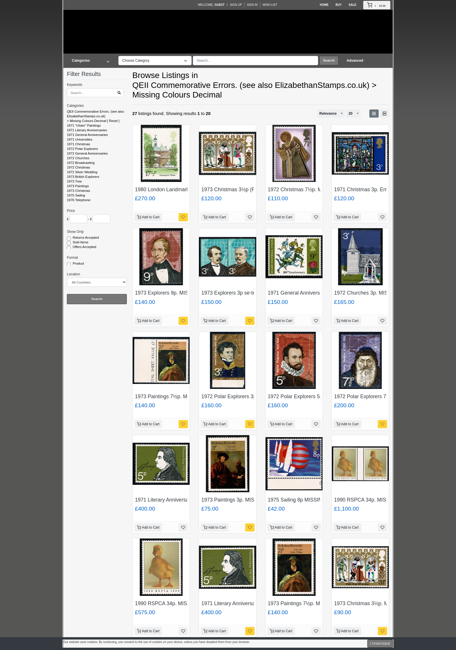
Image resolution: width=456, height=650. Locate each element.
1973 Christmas (78, 190)
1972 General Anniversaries (87, 153)
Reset (113, 121)
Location (73, 274)
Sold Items (81, 242)
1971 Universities (79, 139)
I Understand (380, 644)
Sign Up (236, 4)
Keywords (74, 85)
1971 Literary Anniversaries (87, 130)
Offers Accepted (85, 247)
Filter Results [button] (87, 74)
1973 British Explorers (83, 176)
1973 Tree (74, 181)
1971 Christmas (78, 144)
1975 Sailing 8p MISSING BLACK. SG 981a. (318, 500)
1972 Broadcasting (81, 162)
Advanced (355, 61)
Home (324, 4)
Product (79, 264)
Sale (353, 4)
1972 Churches (78, 158)
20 (350, 113)
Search (329, 61)
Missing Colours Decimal (88, 121)
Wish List (270, 4)
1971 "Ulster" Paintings (84, 125)
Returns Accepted (86, 238)
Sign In (252, 4)
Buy (339, 4)
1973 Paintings (78, 186)
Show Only (75, 232)
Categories (75, 106)
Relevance (327, 113)
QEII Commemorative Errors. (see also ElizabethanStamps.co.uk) (95, 114)
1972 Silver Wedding (82, 172)
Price (71, 211)
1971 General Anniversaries (87, 135)
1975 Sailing (76, 195)
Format (72, 258)
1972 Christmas (78, 167)
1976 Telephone (78, 200)
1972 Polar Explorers (82, 148)
